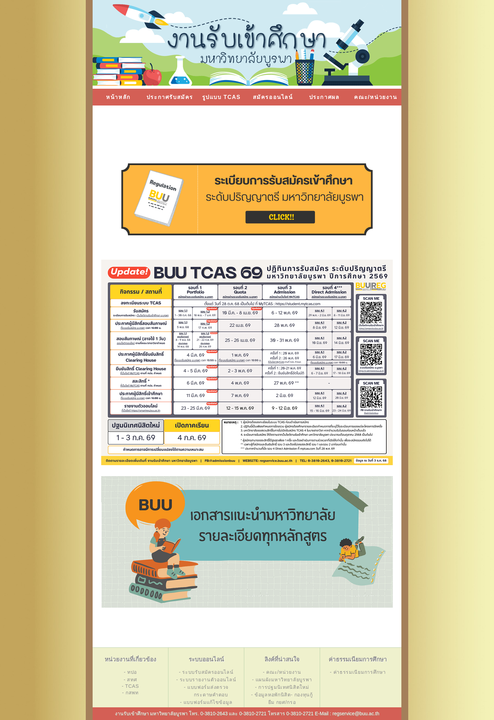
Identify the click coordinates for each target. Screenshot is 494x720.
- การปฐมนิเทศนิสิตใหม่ (282, 687)
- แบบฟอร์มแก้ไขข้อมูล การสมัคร (206, 705)
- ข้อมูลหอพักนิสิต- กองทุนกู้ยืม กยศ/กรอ (282, 698)
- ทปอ (130, 672)
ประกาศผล (324, 97)
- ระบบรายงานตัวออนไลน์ (206, 679)
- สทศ (130, 679)
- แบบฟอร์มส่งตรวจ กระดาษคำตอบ (206, 690)
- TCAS (130, 686)
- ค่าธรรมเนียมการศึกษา (358, 672)
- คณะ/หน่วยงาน (282, 672)
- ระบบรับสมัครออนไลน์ (206, 672)
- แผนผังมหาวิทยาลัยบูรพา (282, 679)
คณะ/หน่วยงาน (375, 97)
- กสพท (130, 692)
